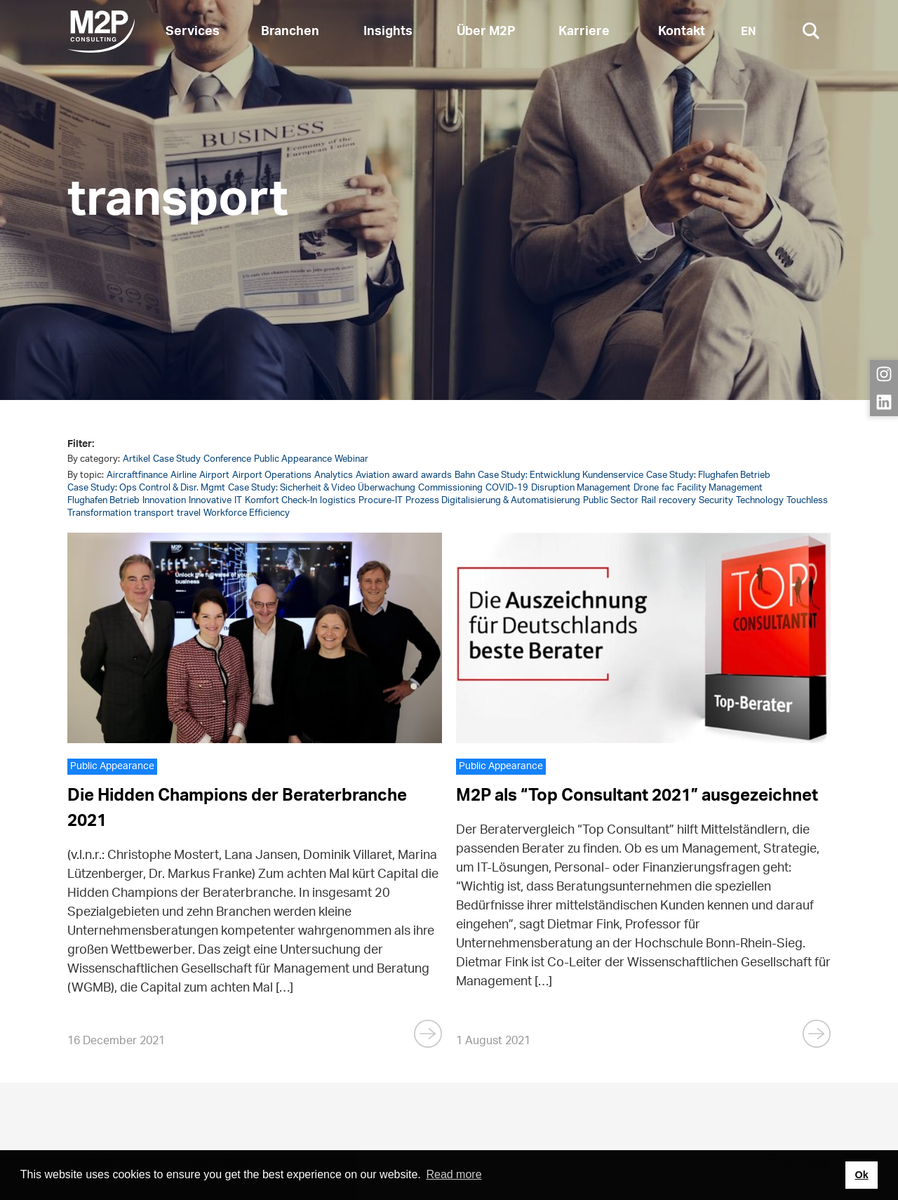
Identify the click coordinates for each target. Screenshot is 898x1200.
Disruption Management (581, 488)
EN (748, 31)
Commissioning (450, 488)
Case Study (177, 459)
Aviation (372, 475)
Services (193, 31)
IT (238, 500)
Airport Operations (271, 475)
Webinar (351, 459)
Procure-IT (380, 500)
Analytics (333, 475)
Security (716, 500)
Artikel (136, 459)
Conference (227, 459)
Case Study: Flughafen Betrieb (708, 475)
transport (154, 513)
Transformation (99, 513)
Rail (648, 500)
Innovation (164, 500)
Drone (646, 488)
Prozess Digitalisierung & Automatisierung (493, 500)
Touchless (807, 500)
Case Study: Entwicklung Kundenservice (560, 475)
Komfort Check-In (281, 500)
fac (668, 488)
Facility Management (720, 488)
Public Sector (610, 500)
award (405, 475)
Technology (760, 500)
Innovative (210, 500)
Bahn (465, 475)
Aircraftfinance (137, 475)
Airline (183, 475)
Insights (388, 31)
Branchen (290, 31)
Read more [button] (453, 1174)
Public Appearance (293, 459)
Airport (214, 475)
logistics (338, 500)
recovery (677, 500)
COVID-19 (506, 488)
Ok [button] (861, 1174)
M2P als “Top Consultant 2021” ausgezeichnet (637, 795)
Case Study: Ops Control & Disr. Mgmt (146, 488)
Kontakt (681, 31)
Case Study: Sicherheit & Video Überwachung (321, 488)
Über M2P (486, 31)
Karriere (584, 31)
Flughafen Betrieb (103, 500)
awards (436, 475)
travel (189, 513)
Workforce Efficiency (246, 513)
